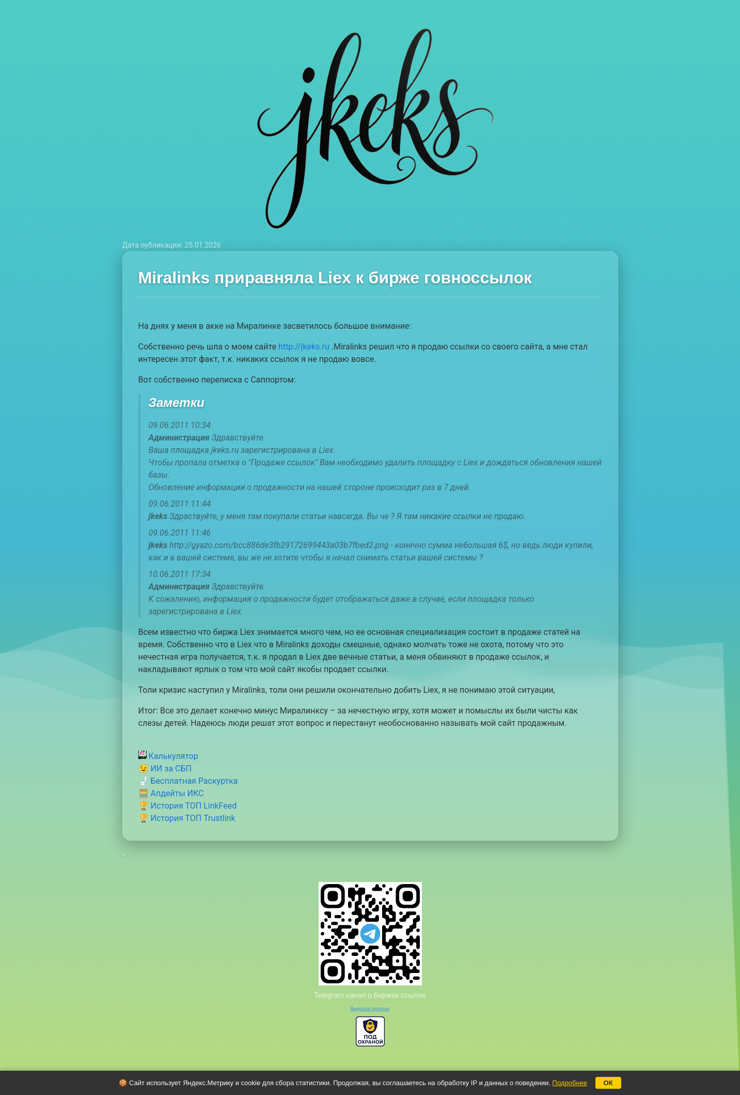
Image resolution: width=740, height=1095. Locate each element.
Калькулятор (168, 756)
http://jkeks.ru (303, 347)
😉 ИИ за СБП (165, 768)
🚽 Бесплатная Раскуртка (188, 781)
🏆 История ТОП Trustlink (186, 818)
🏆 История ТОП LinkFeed (187, 806)
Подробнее (570, 1083)
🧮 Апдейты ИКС (171, 793)
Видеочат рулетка (370, 1008)
